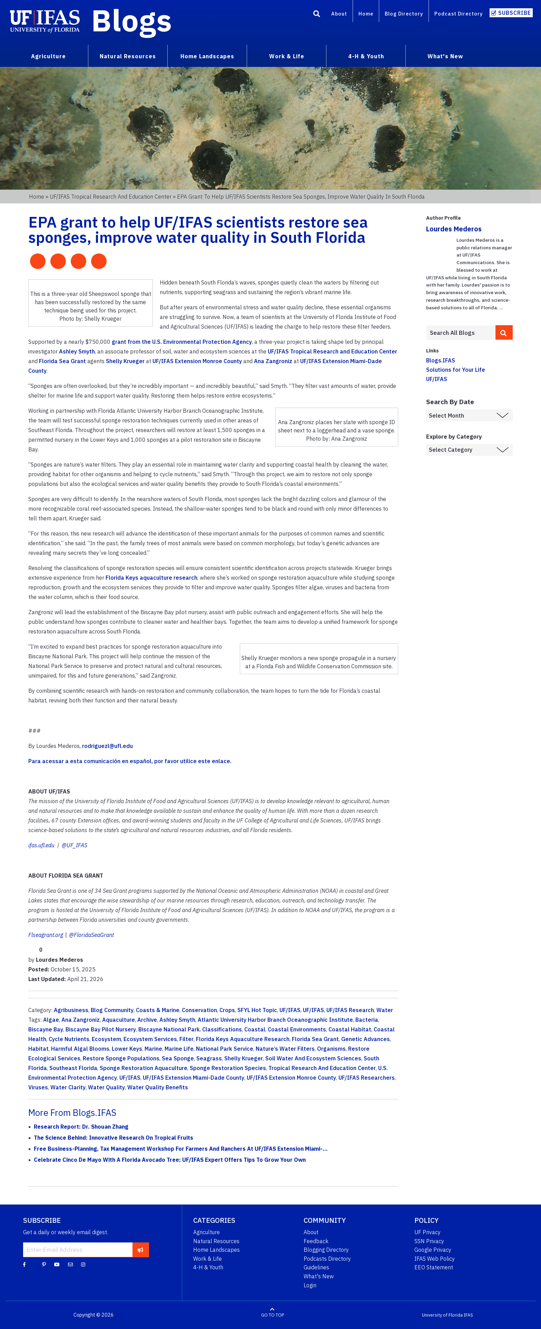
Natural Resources (216, 1241)
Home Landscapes (216, 1249)
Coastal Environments (297, 1029)
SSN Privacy (429, 1241)
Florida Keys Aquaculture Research (242, 1039)
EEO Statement (433, 1267)
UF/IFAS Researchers (366, 1077)
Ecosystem (106, 1039)
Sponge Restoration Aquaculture (143, 1068)
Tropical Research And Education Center (322, 1068)
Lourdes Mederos (454, 228)
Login (310, 1285)
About (339, 13)
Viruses (38, 1087)
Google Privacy (432, 1249)
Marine (153, 1048)
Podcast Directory (458, 13)
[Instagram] (83, 1264)
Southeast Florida (73, 1068)
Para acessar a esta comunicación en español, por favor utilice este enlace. (130, 761)
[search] (504, 332)
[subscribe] (140, 1249)
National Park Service (224, 1048)
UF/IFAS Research (350, 1010)
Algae (51, 1019)
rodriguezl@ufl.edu (107, 745)
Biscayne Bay (45, 1029)
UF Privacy (427, 1232)
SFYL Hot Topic (257, 1010)
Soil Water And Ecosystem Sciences (313, 1058)
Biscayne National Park (169, 1029)
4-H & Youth (208, 1267)
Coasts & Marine (157, 1010)
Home (365, 13)
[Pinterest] (44, 1264)
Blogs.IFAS (440, 360)
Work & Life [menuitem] (286, 56)
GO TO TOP (272, 1315)
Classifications (222, 1029)
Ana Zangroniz (273, 361)
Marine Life (179, 1048)
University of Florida (442, 1315)
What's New (319, 1276)
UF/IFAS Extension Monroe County (197, 361)
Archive (147, 1019)
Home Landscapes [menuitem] (207, 56)
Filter (186, 1039)
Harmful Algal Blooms (80, 1048)
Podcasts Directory (327, 1258)
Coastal (254, 1029)
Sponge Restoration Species (228, 1068)
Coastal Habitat (349, 1029)
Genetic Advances (365, 1039)
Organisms (331, 1048)
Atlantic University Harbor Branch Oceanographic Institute (275, 1019)
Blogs (131, 20)
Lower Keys (127, 1048)
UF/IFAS (290, 1010)
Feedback (316, 1241)
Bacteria (366, 1019)
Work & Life (207, 1258)
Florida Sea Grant (62, 361)
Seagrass (209, 1058)
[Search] (317, 15)
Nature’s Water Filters (285, 1048)
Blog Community (112, 1010)
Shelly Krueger (125, 361)
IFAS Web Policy (434, 1258)
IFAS (468, 1315)
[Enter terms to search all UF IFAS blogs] (460, 332)
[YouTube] (57, 1264)
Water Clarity (68, 1087)
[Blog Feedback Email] (70, 1264)
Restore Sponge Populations (121, 1058)
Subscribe (514, 12)
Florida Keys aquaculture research (151, 577)
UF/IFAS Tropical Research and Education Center (110, 196)
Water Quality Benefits (157, 1087)
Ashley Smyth (77, 351)
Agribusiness (71, 1010)
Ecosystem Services (150, 1039)
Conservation (199, 1010)
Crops (227, 1010)
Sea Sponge (178, 1058)
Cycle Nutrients (69, 1039)
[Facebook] (24, 1264)
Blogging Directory (326, 1249)
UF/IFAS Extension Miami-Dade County (193, 1077)
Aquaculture (118, 1019)
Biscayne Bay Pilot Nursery (101, 1029)
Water (384, 1010)
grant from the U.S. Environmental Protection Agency (182, 341)
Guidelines (316, 1267)
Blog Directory (404, 13)
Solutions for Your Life (455, 369)
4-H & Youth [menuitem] (366, 56)
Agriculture (206, 1232)
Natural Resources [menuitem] (128, 56)
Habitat (38, 1048)
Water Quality (106, 1087)
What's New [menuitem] (445, 56)
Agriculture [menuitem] (48, 56)
